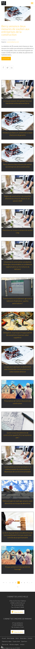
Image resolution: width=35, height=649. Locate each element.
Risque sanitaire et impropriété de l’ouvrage (17, 568)
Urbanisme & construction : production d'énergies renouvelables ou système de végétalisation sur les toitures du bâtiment (17, 265)
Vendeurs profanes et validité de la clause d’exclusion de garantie (17, 134)
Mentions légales (14, 644)
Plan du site (5, 644)
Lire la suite (6, 58)
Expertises (24, 641)
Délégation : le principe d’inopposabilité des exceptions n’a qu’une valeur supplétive (17, 335)
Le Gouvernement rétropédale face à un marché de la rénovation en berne (17, 102)
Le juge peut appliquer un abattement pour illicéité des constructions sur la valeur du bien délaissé (17, 369)
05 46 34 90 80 (19, 605)
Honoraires (23, 638)
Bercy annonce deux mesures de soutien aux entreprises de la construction (17, 165)
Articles (22, 644)
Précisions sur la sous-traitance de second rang (17, 231)
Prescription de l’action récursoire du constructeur (17, 402)
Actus (17, 638)
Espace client (16, 641)
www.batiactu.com (13, 42)
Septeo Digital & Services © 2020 (10, 648)
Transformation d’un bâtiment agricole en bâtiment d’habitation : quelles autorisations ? (17, 300)
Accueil (4, 638)
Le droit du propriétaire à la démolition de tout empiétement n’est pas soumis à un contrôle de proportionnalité (18, 535)
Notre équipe (10, 638)
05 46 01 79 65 (19, 627)
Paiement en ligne (7, 641)
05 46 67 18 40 (19, 607)
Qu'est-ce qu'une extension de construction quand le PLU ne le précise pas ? (17, 435)
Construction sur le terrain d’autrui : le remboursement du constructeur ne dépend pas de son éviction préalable (17, 469)
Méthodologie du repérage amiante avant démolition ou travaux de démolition (18, 502)
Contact (30, 638)
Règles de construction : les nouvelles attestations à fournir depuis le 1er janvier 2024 (17, 198)
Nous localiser (18, 612)
